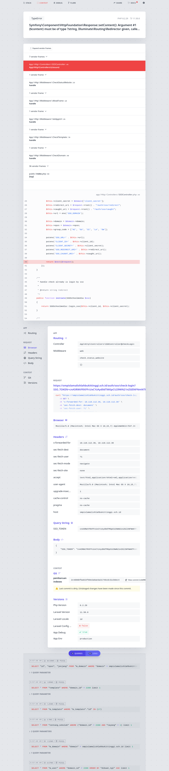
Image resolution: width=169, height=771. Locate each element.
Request (27, 343)
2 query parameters (40, 731)
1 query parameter (40, 672)
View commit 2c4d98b (135, 580)
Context (27, 373)
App (25, 328)
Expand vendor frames (40, 48)
